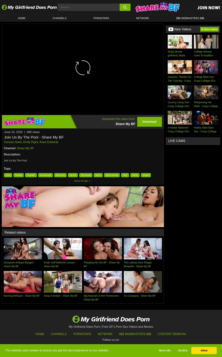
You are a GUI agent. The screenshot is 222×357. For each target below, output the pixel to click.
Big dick (73, 175)
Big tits (98, 175)
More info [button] (165, 350)
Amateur (18, 175)
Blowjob (146, 175)
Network (142, 18)
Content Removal (172, 334)
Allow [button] (204, 350)
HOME (22, 18)
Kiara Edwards (49, 142)
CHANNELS (59, 18)
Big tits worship (112, 175)
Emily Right (30, 142)
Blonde (135, 175)
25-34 (8, 175)
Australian (31, 175)
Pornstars (101, 18)
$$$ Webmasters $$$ (135, 334)
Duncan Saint (13, 142)
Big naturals (86, 175)
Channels (59, 334)
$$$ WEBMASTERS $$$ (190, 18)
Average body (45, 175)
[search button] (125, 7)
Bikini (125, 175)
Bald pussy (60, 175)
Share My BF (25, 148)
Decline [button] (183, 350)
